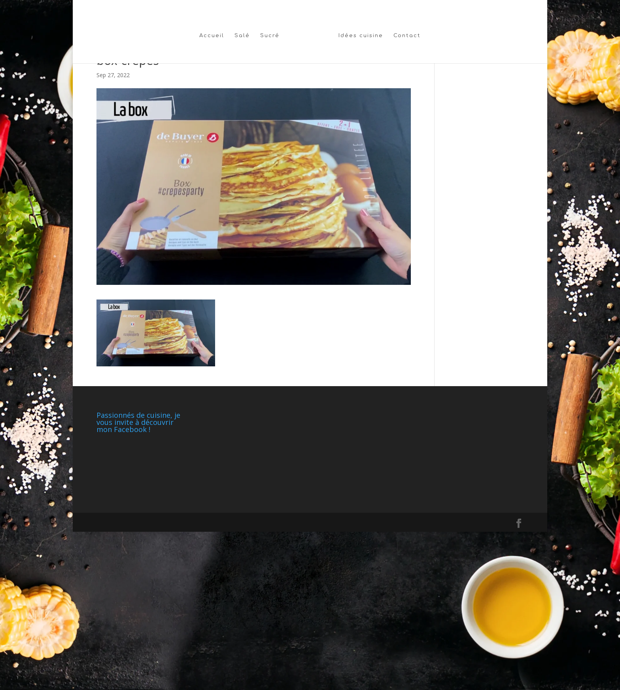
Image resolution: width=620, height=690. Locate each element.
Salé (242, 35)
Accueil (211, 35)
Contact (407, 35)
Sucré (270, 35)
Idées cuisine (360, 35)
